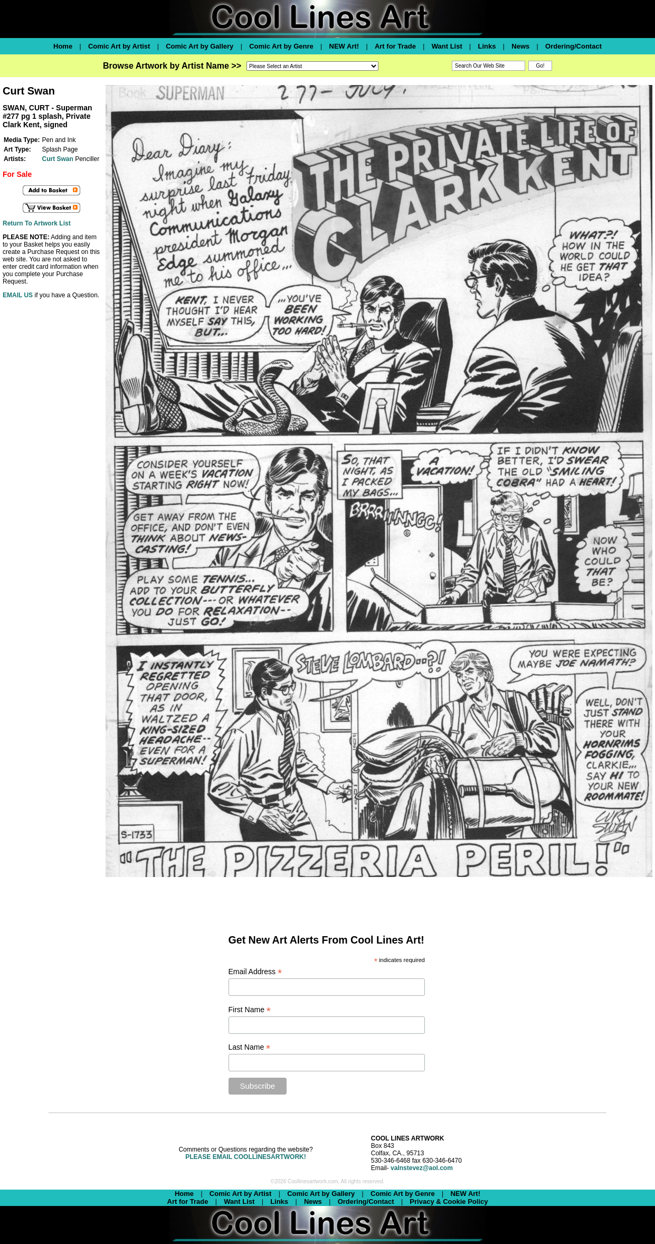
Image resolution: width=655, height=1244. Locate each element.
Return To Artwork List (37, 223)
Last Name (250, 1047)
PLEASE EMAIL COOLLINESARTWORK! (245, 1157)
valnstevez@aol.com (422, 1168)
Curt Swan (57, 159)
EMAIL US (18, 295)
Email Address (255, 972)
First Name (250, 1010)
